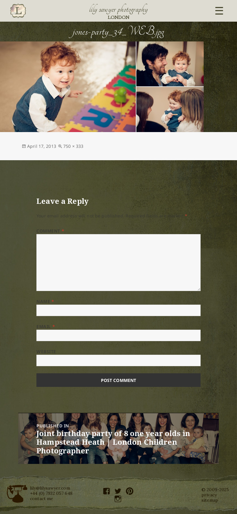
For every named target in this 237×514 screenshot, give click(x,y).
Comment (50, 231)
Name (45, 301)
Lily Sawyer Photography (118, 9)
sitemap (210, 500)
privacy (209, 495)
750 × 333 (73, 146)
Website (46, 351)
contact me (41, 498)
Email (45, 326)
